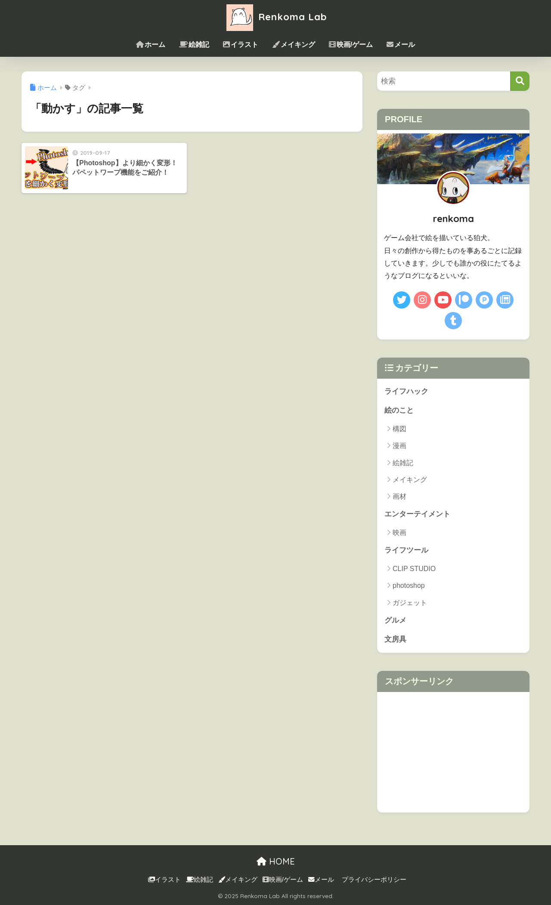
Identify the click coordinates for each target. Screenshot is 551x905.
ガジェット (410, 602)
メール (401, 44)
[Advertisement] (453, 752)
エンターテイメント (417, 514)
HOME (276, 861)
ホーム (150, 44)
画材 (399, 496)
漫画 (399, 446)
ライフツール (406, 551)
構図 (399, 428)
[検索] (519, 81)
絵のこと (399, 411)
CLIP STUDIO (414, 568)
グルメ (395, 620)
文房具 (395, 640)
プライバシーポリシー (374, 879)
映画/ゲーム (351, 44)
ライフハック (406, 391)
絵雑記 (194, 44)
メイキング (293, 44)
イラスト (240, 44)
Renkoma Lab (275, 16)
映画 (399, 532)
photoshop (409, 586)
